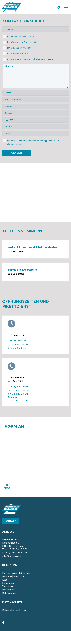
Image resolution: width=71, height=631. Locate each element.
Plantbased (8, 589)
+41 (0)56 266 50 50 (16, 549)
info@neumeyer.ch (12, 556)
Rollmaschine (9, 592)
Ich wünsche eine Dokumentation (22, 42)
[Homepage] (11, 11)
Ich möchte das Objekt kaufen (21, 36)
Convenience (9, 583)
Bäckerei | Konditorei (13, 576)
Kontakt (10, 521)
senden (16, 152)
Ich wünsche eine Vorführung (20, 53)
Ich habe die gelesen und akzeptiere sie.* (33, 142)
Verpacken (8, 586)
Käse (5, 579)
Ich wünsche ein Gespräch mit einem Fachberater (30, 59)
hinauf (7, 486)
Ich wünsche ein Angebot (19, 48)
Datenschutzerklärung (14, 610)
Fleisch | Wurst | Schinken (16, 573)
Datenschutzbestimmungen (33, 140)
